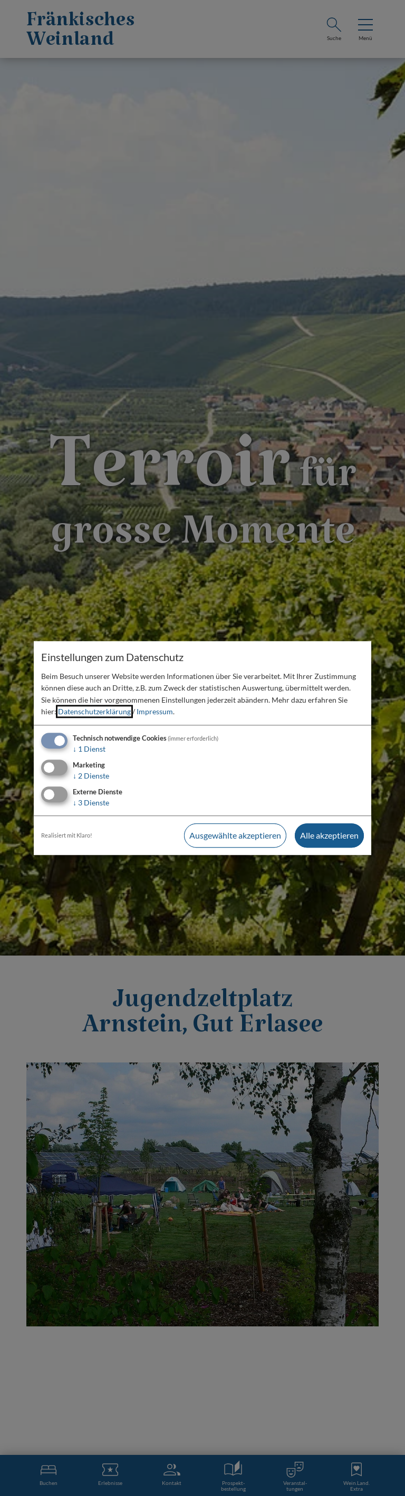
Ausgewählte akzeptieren (235, 835)
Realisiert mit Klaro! (66, 835)
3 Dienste (91, 802)
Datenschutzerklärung (94, 711)
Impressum (155, 711)
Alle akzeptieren (329, 835)
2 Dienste (91, 775)
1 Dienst (89, 749)
